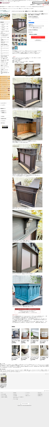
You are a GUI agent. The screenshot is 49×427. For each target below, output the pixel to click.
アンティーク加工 (16, 399)
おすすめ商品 (15, 395)
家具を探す (15, 392)
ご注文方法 (2, 116)
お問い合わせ (39, 392)
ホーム (2, 392)
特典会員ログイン (33, 4)
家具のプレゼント (28, 395)
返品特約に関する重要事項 (33, 34)
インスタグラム (28, 392)
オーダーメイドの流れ (4, 395)
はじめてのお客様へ (3, 394)
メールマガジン (3, 120)
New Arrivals (15, 394)
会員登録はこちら (39, 4)
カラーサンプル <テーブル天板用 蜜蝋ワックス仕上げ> (18, 397)
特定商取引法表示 (3, 118)
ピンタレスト (27, 394)
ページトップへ (47, 390)
